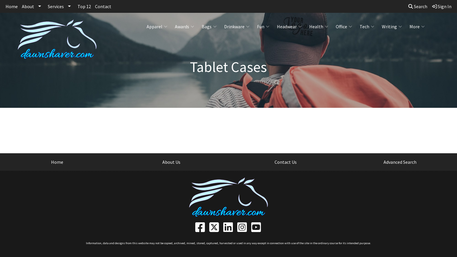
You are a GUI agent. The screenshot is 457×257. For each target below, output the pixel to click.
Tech (367, 26)
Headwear (289, 26)
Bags (209, 26)
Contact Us (286, 162)
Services (56, 6)
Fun (263, 26)
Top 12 (84, 6)
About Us (171, 162)
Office (344, 26)
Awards (184, 26)
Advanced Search (400, 162)
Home (12, 6)
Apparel (157, 26)
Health (318, 26)
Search (417, 6)
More (417, 26)
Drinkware (236, 26)
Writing (392, 26)
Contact (103, 6)
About (28, 6)
